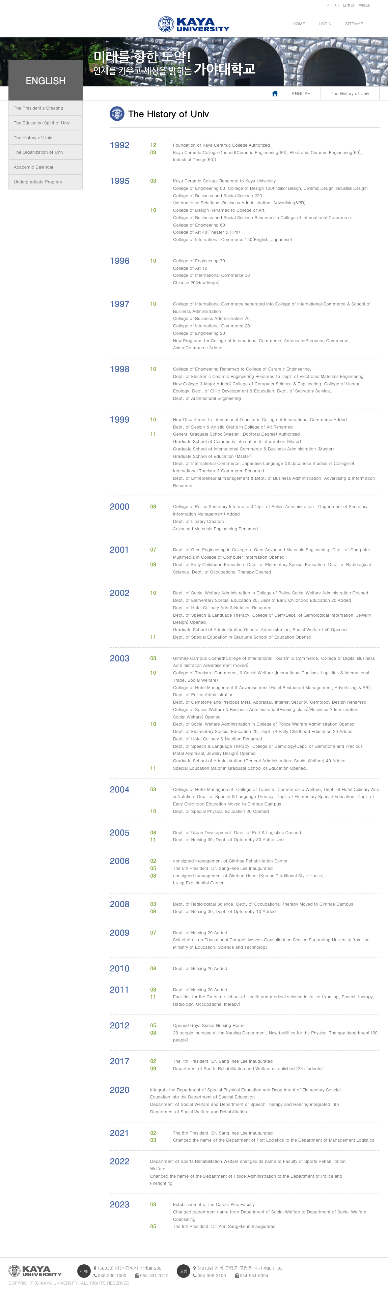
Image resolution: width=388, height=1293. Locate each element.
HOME (299, 23)
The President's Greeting (38, 108)
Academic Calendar (33, 167)
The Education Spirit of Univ (42, 122)
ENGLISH (46, 80)
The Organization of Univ (38, 152)
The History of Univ (33, 137)
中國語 (364, 5)
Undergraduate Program (38, 181)
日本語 (348, 5)
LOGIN (325, 23)
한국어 (333, 5)
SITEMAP (354, 23)
